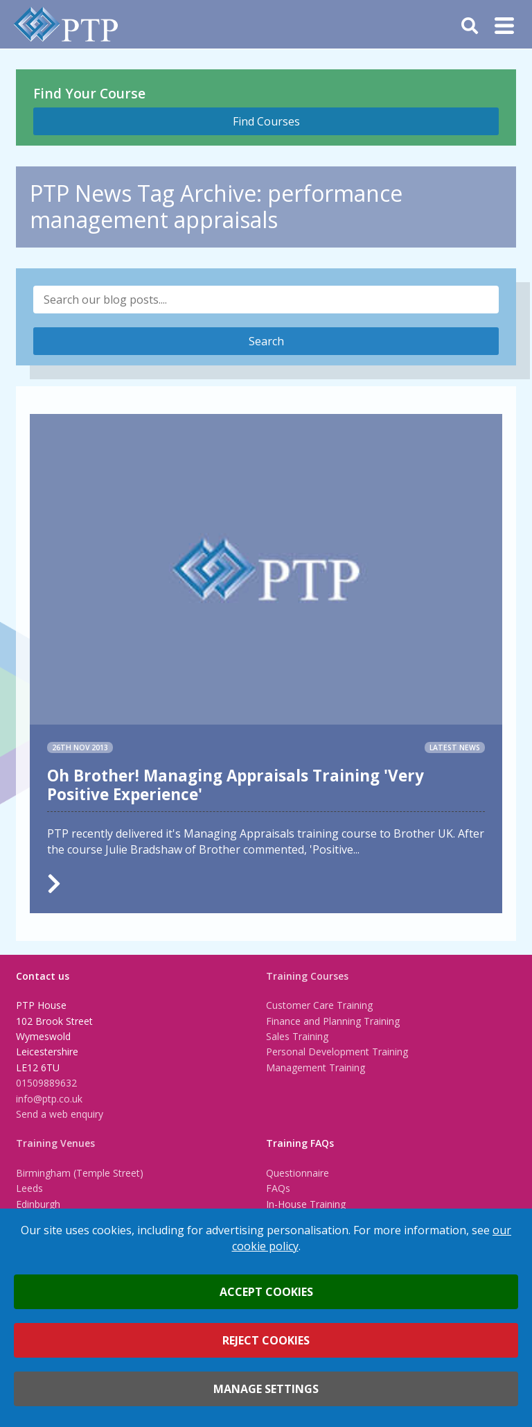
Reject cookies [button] (266, 1340)
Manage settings (266, 1388)
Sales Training (297, 1036)
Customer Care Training (319, 1005)
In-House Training (306, 1204)
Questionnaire (297, 1172)
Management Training (315, 1067)
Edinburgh (38, 1204)
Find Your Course (89, 93)
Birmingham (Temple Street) (79, 1172)
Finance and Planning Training (333, 1021)
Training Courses (307, 976)
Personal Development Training (337, 1051)
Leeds (29, 1188)
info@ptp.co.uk (49, 1098)
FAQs (278, 1188)
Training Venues (55, 1143)
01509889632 (46, 1082)
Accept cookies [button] (266, 1291)
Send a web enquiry (59, 1114)
